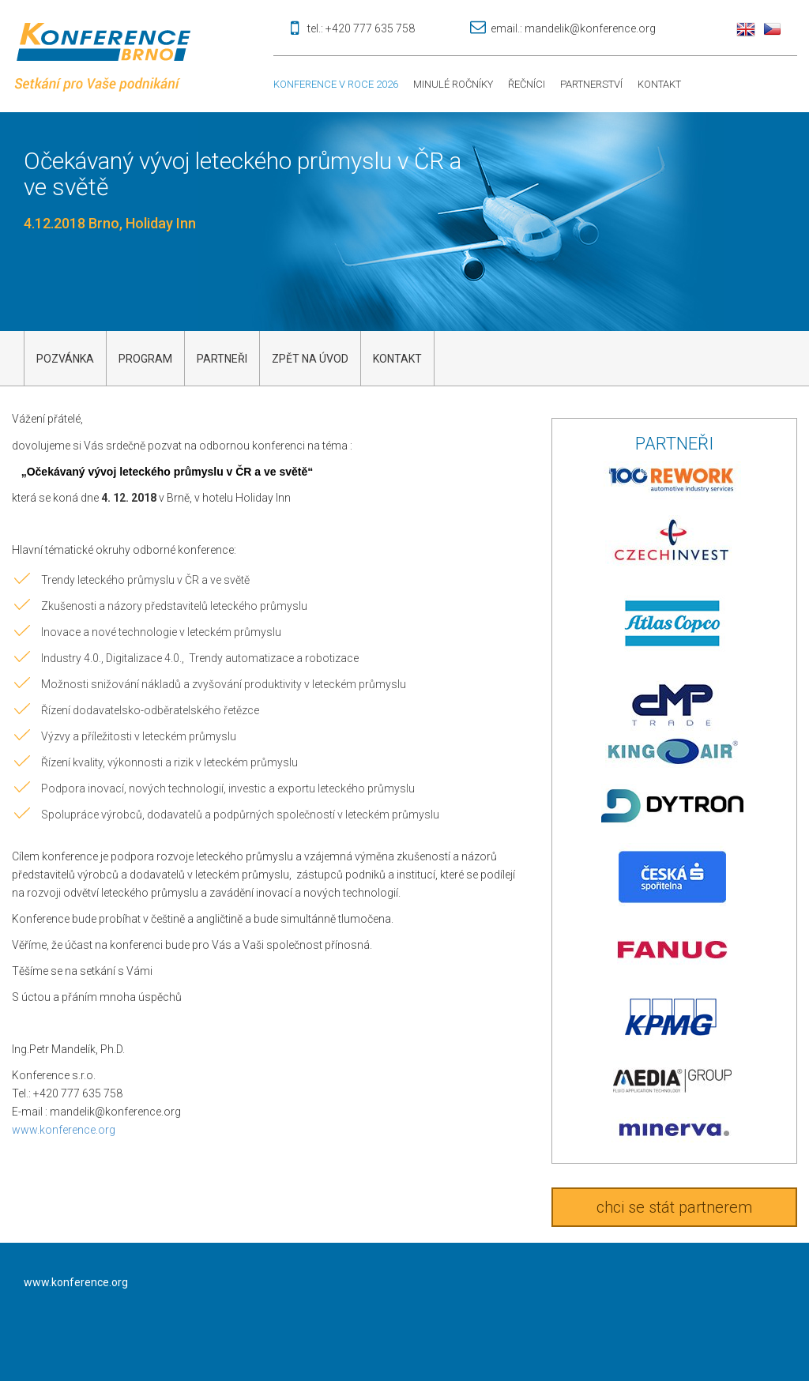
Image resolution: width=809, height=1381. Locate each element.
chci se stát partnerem (674, 1207)
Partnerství (591, 84)
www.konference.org (63, 1129)
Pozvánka (65, 358)
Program (145, 358)
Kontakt (659, 84)
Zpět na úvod (310, 358)
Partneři (222, 358)
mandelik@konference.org (590, 28)
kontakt (397, 358)
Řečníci (526, 84)
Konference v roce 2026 (335, 84)
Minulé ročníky (453, 84)
